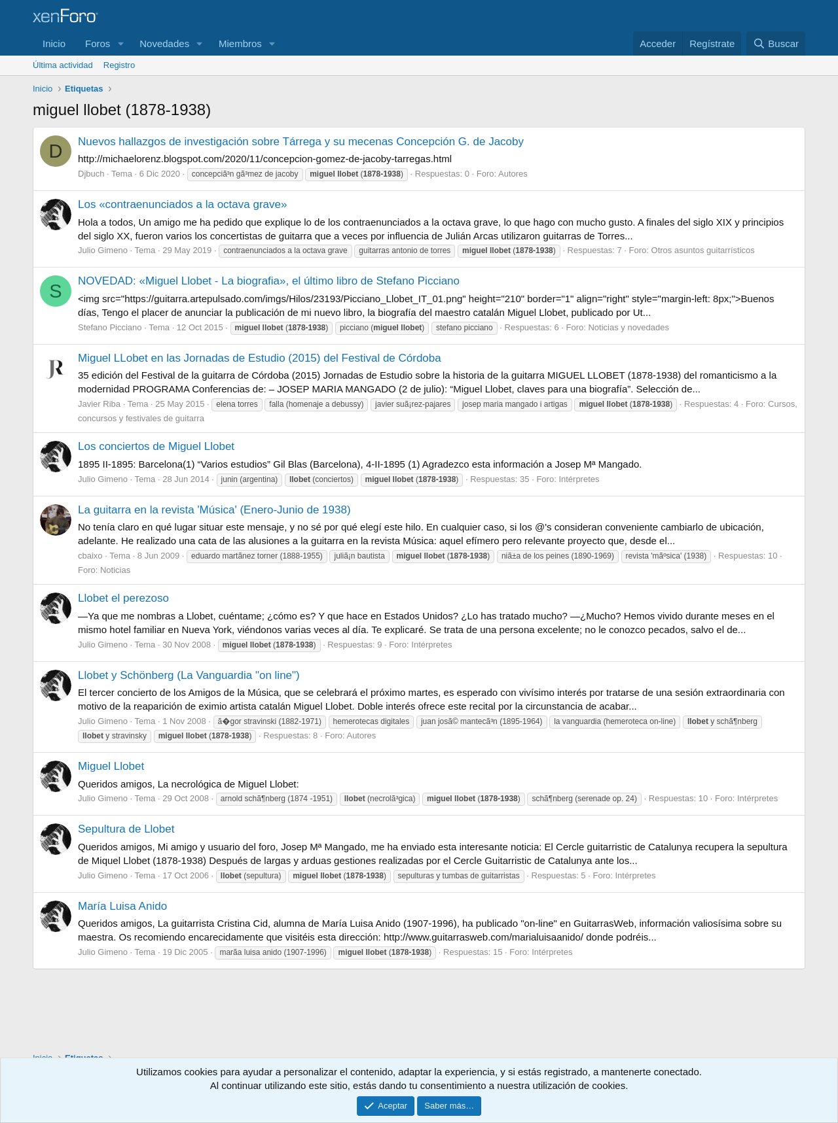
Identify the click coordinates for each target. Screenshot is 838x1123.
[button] (120, 43)
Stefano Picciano (110, 327)
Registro (119, 65)
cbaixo (90, 556)
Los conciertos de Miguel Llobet (156, 446)
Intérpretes (578, 479)
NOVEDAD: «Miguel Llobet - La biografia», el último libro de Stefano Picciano (269, 281)
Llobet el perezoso (123, 598)
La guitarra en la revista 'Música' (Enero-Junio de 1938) (214, 510)
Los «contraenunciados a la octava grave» (182, 204)
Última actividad (63, 65)
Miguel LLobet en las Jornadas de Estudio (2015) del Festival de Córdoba (259, 358)
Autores (513, 174)
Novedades (164, 43)
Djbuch (91, 174)
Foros (97, 43)
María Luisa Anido (122, 906)
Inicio (54, 43)
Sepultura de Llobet (126, 829)
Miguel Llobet (111, 766)
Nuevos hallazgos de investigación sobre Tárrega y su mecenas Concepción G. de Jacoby (301, 141)
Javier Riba (99, 404)
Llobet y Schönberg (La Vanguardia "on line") (189, 675)
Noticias (115, 570)
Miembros (240, 43)
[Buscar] (775, 43)
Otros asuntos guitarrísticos (703, 250)
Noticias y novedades (628, 327)
